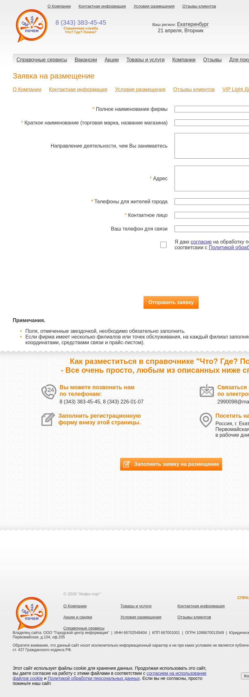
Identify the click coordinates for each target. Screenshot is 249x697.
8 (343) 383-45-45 (80, 411)
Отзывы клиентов (199, 6)
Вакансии (86, 59)
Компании (184, 59)
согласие (201, 251)
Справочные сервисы (41, 59)
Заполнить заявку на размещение (171, 473)
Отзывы (212, 59)
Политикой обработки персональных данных (94, 678)
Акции (112, 59)
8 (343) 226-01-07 (123, 411)
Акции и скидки (77, 626)
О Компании (59, 6)
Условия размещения (154, 6)
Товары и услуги (145, 59)
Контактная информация (102, 6)
